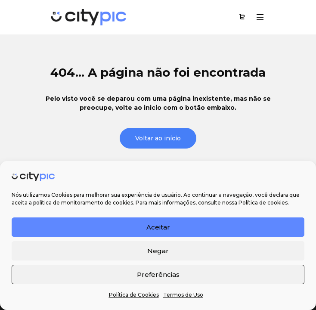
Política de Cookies (134, 294)
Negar (158, 251)
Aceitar (158, 227)
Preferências (158, 274)
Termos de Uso (183, 294)
